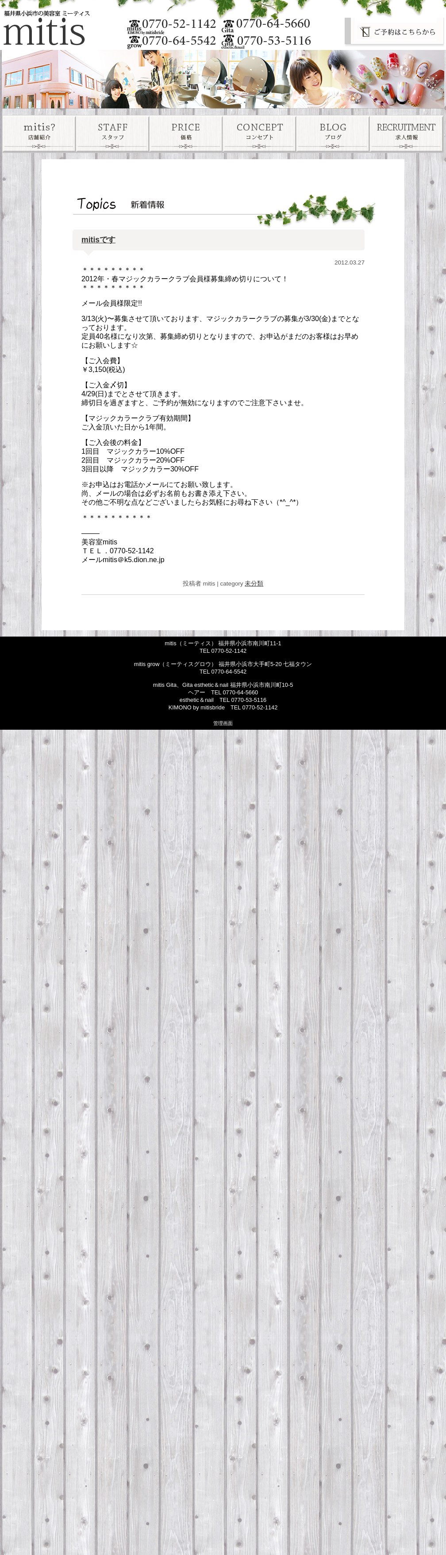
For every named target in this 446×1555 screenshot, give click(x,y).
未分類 (254, 583)
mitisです (98, 239)
